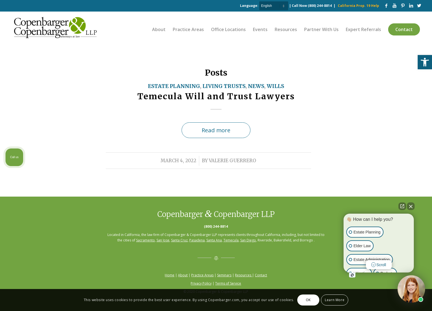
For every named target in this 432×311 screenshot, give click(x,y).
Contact (261, 275)
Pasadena (197, 240)
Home (169, 275)
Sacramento (145, 240)
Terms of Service (228, 283)
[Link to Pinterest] (403, 5)
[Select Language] (273, 5)
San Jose (162, 240)
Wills (275, 86)
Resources (243, 275)
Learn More (334, 300)
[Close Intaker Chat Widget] (411, 206)
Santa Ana (214, 240)
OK (308, 300)
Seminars (224, 275)
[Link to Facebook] (386, 5)
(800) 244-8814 (320, 5)
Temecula (231, 240)
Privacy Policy (201, 283)
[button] (425, 62)
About (183, 275)
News (256, 86)
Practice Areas (202, 275)
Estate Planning (174, 86)
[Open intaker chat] (352, 275)
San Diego (248, 240)
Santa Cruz (179, 240)
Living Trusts (223, 86)
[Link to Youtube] (394, 5)
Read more (216, 130)
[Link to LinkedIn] (411, 5)
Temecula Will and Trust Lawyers (216, 96)
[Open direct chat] (402, 206)
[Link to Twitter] (419, 5)
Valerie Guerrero (232, 161)
